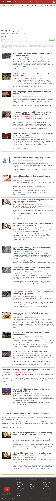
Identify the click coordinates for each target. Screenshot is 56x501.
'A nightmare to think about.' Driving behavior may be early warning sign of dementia (32, 224)
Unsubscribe (51, 498)
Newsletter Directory (48, 493)
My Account (46, 486)
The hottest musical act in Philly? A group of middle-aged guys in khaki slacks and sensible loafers (31, 113)
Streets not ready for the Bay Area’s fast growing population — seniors (30, 333)
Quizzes (31, 488)
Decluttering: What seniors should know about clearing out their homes (33, 75)
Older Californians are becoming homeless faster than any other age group (32, 54)
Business (3, 5)
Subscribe (51, 39)
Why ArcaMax (46, 488)
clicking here (8, 47)
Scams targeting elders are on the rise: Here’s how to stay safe (31, 93)
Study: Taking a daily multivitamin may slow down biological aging (31, 177)
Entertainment (11, 5)
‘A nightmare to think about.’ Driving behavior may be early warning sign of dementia (32, 201)
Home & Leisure (25, 5)
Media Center (46, 491)
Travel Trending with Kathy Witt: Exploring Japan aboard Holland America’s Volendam (30, 314)
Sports (46, 5)
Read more (41, 69)
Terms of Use (44, 498)
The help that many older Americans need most (30, 351)
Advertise (31, 498)
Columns (32, 486)
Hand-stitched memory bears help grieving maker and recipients (26, 370)
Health (17, 5)
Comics (31, 484)
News (31, 482)
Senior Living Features (27, 58)
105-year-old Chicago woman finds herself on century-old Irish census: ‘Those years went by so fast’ (32, 433)
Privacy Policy (37, 498)
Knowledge (34, 5)
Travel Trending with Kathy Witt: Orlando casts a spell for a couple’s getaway (32, 134)
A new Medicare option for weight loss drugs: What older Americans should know (31, 248)
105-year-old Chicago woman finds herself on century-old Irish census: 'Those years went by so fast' (32, 454)
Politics (40, 5)
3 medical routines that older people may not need (31, 157)
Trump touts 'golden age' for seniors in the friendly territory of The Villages (31, 390)
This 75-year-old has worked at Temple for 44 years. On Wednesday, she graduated (32, 293)
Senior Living (16, 58)
